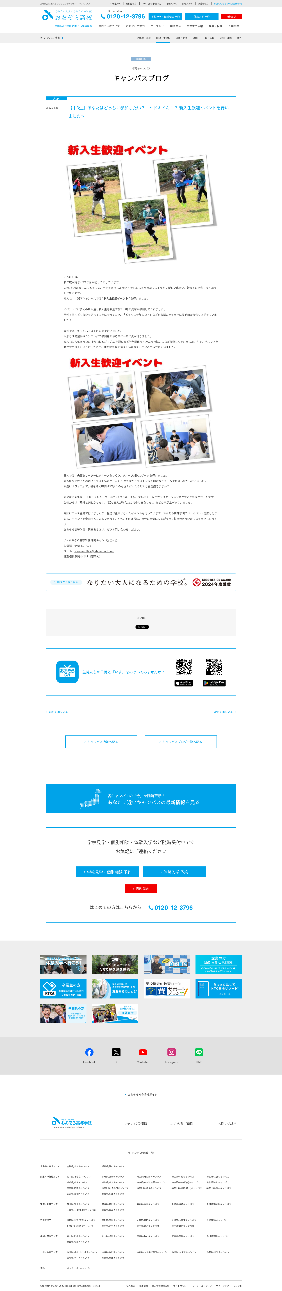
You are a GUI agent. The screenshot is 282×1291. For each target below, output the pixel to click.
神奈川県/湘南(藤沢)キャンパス (187, 1188)
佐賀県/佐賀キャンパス (218, 1252)
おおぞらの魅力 (135, 26)
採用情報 (143, 1285)
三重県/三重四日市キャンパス (81, 1209)
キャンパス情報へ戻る (102, 741)
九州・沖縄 (226, 37)
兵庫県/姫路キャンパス (183, 1225)
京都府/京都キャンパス (113, 1220)
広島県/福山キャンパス (148, 1236)
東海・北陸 (181, 37)
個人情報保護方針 (160, 1285)
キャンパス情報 (50, 38)
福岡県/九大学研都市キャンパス (152, 1252)
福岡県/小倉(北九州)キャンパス (82, 1252)
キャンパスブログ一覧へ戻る (182, 741)
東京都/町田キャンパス (78, 1188)
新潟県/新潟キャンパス (78, 1193)
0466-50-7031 (82, 545)
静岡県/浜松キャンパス (148, 1204)
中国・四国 (209, 37)
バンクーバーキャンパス (79, 1268)
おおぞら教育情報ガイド (142, 1094)
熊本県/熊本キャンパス (113, 1257)
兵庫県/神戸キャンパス (148, 1225)
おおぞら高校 (67, 18)
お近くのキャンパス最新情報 (228, 3)
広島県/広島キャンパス (183, 1236)
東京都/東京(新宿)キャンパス (186, 1182)
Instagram (171, 1062)
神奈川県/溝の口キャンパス (115, 1188)
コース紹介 (157, 26)
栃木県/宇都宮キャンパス (79, 1176)
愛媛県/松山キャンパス (78, 1241)
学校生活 (175, 26)
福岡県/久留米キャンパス (184, 1252)
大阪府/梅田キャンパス (148, 1220)
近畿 (195, 37)
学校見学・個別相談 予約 (165, 16)
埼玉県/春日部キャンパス (149, 1176)
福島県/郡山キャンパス (113, 1166)
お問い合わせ (228, 1123)
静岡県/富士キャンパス (78, 1204)
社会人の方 (171, 3)
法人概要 (130, 1285)
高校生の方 (131, 3)
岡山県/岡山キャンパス (78, 1236)
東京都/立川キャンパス (217, 1182)
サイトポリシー (180, 1285)
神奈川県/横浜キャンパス (149, 1188)
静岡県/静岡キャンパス (113, 1204)
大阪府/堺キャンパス (216, 1220)
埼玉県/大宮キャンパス (217, 1176)
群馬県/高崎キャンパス (113, 1176)
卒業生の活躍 (195, 26)
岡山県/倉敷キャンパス (113, 1236)
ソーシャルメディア (202, 1285)
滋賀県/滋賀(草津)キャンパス (81, 1220)
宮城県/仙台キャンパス (78, 1166)
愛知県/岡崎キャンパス (183, 1204)
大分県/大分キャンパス (78, 1257)
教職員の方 (187, 3)
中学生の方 (115, 3)
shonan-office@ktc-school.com (94, 551)
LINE (199, 1062)
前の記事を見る (58, 712)
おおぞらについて (109, 26)
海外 (239, 37)
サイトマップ (222, 1285)
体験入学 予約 (202, 16)
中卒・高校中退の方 (151, 3)
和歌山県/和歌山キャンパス (80, 1225)
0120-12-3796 (123, 17)
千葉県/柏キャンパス (77, 1182)
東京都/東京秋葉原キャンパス (151, 1182)
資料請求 (231, 16)
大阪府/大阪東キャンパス (184, 1220)
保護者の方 (203, 3)
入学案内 (233, 26)
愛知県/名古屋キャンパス (218, 1204)
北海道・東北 (144, 37)
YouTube (142, 1062)
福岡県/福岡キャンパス (113, 1252)
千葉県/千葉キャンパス (113, 1182)
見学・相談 (215, 26)
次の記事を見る (223, 712)
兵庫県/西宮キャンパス (113, 1225)
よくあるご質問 (182, 1123)
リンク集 (237, 1285)
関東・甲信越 (163, 37)
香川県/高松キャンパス (217, 1236)
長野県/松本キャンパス (113, 1193)
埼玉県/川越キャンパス (183, 1176)
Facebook (89, 1062)
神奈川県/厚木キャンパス (218, 1188)
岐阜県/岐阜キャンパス (113, 1209)
